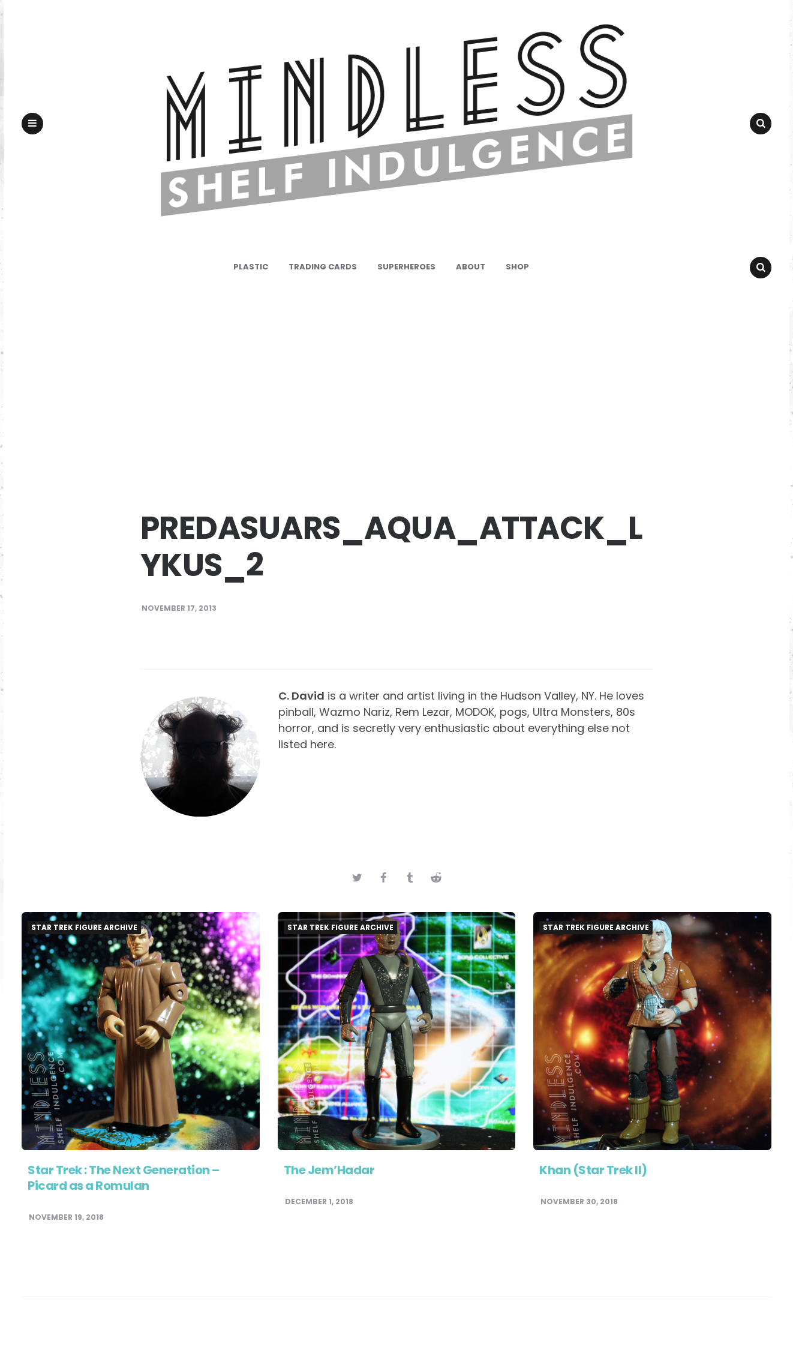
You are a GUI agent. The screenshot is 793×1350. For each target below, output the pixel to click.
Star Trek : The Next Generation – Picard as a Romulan (124, 1185)
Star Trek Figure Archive (84, 935)
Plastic (250, 273)
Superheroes (406, 273)
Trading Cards (323, 273)
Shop (517, 273)
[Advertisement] (396, 396)
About (470, 273)
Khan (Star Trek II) (593, 1177)
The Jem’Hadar (329, 1177)
